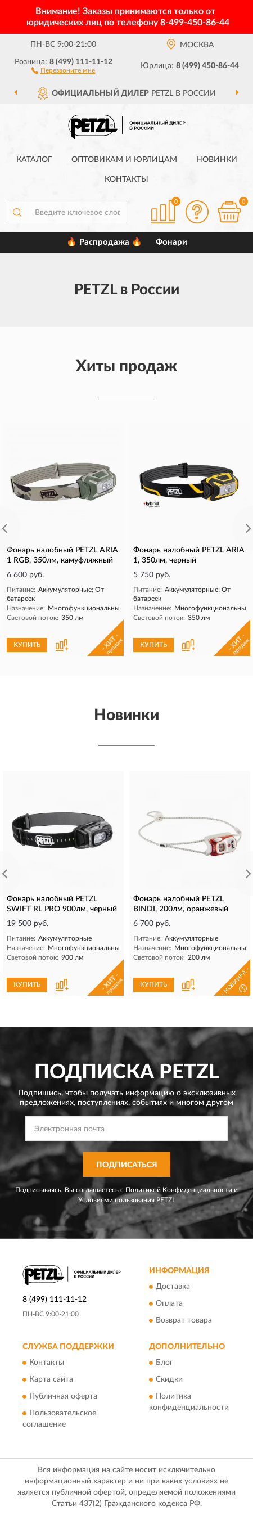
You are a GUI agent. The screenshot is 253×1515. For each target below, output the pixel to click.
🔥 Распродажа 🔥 (104, 242)
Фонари (171, 242)
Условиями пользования (116, 1200)
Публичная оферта (63, 1397)
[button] (63, 69)
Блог (164, 1363)
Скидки (169, 1380)
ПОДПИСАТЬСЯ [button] (126, 1165)
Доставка (173, 1287)
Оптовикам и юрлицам (124, 160)
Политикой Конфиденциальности (178, 1189)
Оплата (169, 1304)
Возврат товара (184, 1321)
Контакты (126, 179)
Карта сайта (51, 1380)
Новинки (216, 160)
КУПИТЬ (26, 644)
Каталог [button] (34, 160)
